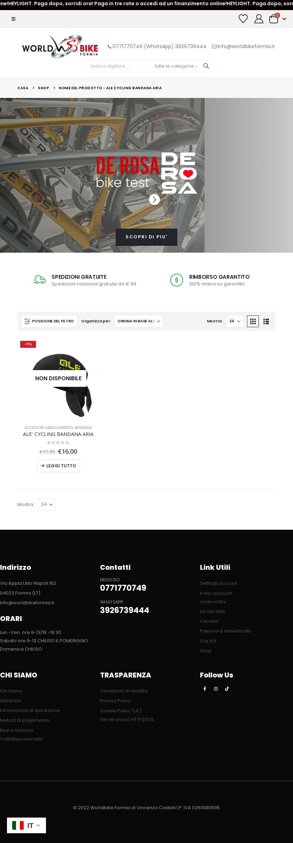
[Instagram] (216, 688)
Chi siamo (11, 691)
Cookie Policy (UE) (120, 710)
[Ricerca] (206, 66)
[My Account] (259, 18)
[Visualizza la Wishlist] (243, 18)
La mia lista (212, 611)
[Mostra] (235, 321)
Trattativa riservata (21, 739)
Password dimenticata (225, 631)
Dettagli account (218, 583)
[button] (13, 19)
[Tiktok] (227, 688)
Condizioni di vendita (123, 691)
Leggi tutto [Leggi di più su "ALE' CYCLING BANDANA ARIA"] (61, 466)
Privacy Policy (115, 700)
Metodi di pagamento (24, 720)
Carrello (209, 621)
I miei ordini (213, 601)
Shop (206, 650)
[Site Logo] (60, 46)
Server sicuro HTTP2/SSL (127, 719)
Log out (208, 640)
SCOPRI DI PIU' (146, 237)
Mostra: (215, 321)
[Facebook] (205, 688)
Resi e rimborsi (16, 730)
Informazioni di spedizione (30, 710)
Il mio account (216, 593)
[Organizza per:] (138, 321)
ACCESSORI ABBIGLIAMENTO (48, 427)
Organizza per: (96, 321)
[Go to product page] (58, 378)
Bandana (83, 427)
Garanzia (10, 700)
